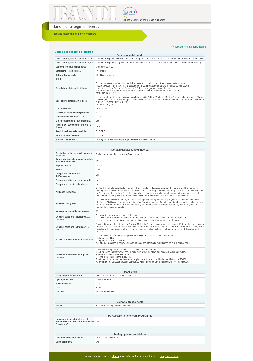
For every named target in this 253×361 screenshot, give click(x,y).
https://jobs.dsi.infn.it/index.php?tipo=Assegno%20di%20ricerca (125, 139)
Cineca (115, 356)
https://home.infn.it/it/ (106, 291)
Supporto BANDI (169, 356)
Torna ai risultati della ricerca (188, 46)
